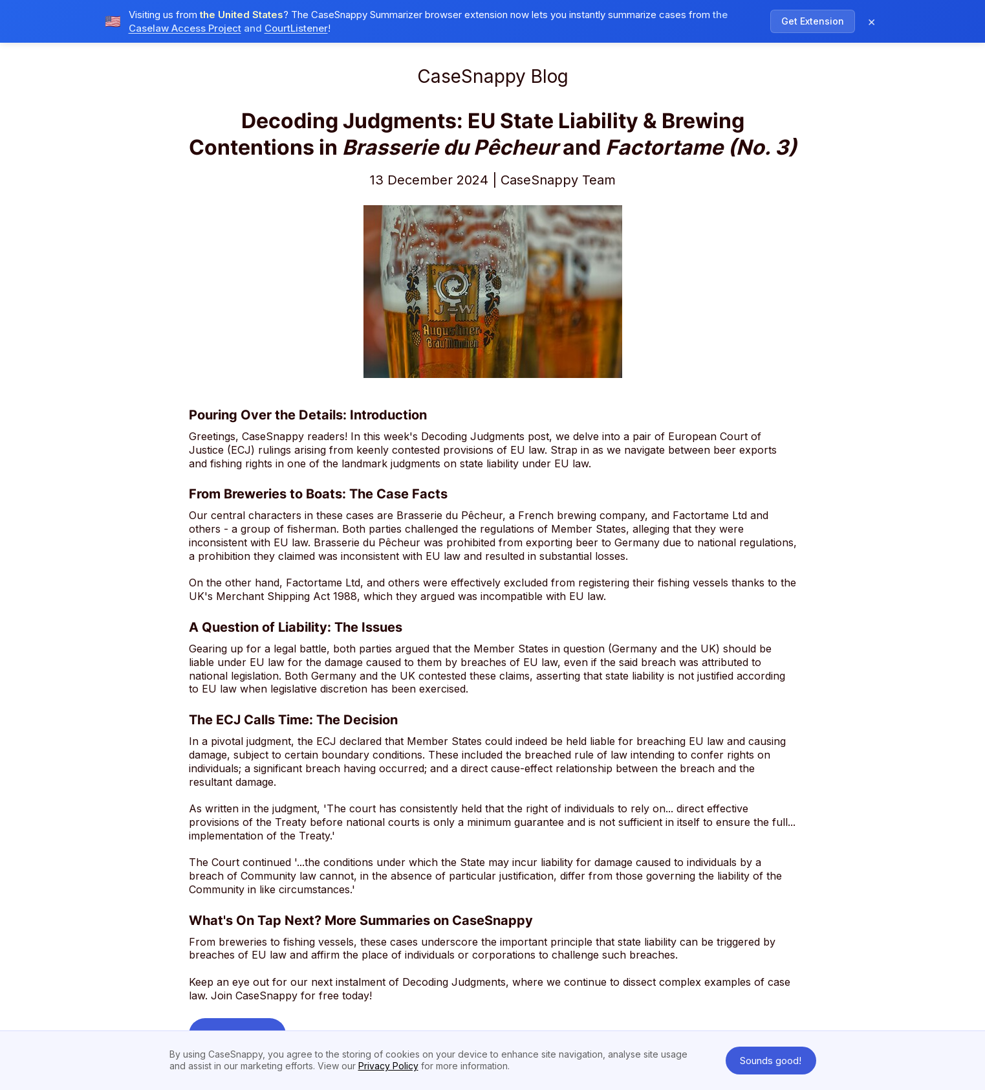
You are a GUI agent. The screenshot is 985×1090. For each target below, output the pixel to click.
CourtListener (296, 27)
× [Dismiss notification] (871, 20)
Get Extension (812, 19)
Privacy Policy (388, 1065)
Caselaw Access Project (185, 27)
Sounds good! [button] (770, 1060)
